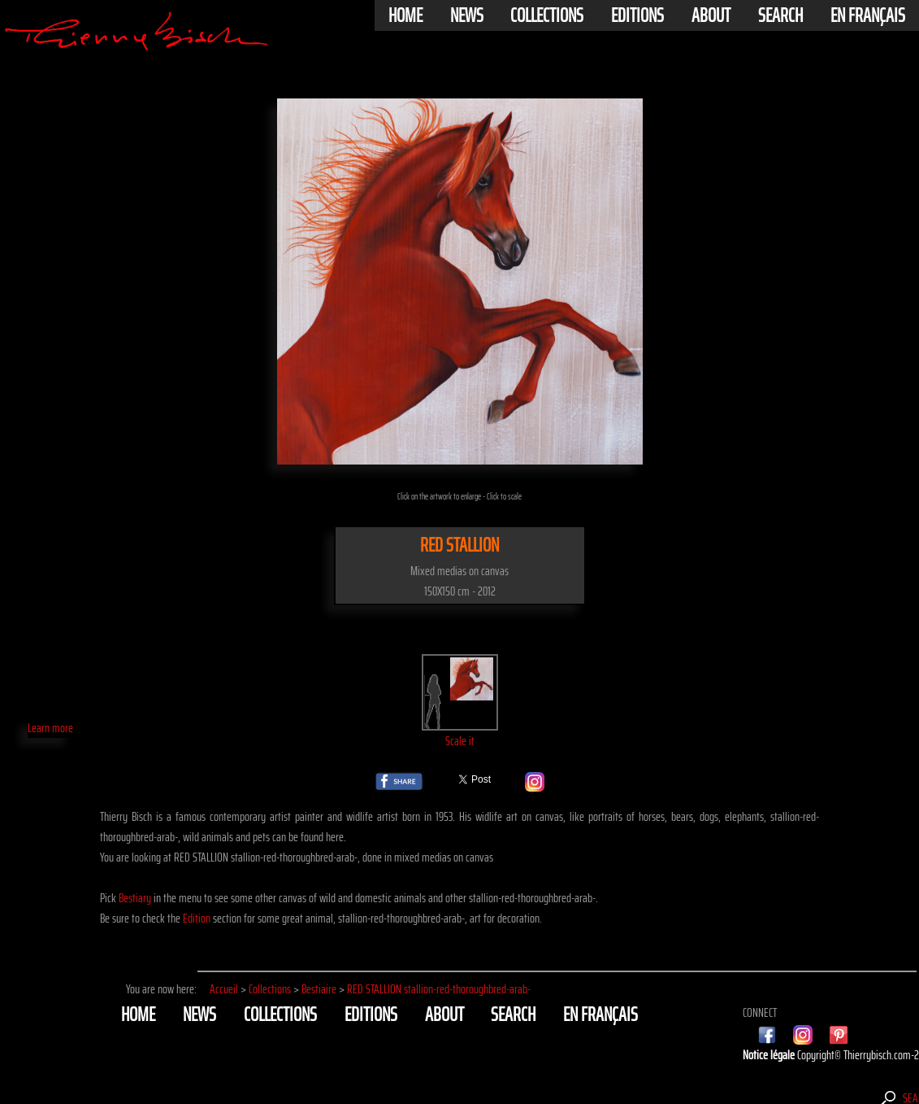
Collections (546, 15)
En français (867, 15)
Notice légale (770, 1055)
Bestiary (135, 898)
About (710, 15)
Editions (637, 15)
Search (780, 15)
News (466, 15)
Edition (196, 918)
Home (405, 15)
